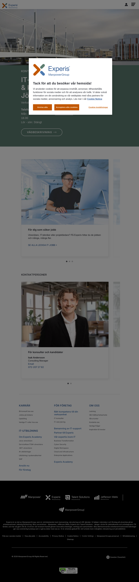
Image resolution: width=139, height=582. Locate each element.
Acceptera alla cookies (67, 107)
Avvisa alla (42, 107)
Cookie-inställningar (98, 107)
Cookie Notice (94, 99)
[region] (70, 86)
